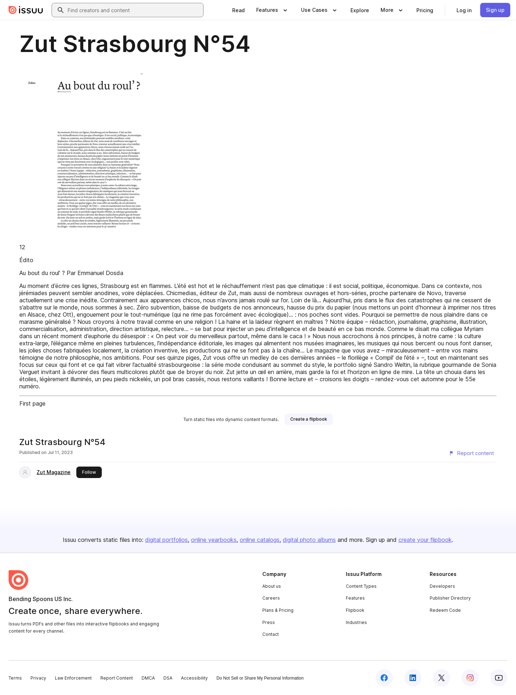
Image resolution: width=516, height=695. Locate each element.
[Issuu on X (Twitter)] (441, 677)
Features (355, 598)
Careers (271, 598)
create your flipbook (425, 539)
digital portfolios (166, 539)
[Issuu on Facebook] (384, 677)
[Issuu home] (26, 10)
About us (271, 586)
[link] (238, 10)
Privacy (38, 678)
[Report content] (471, 453)
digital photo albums (309, 539)
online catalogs (260, 539)
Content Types (361, 586)
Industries (356, 622)
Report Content (116, 678)
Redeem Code (445, 610)
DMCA (148, 678)
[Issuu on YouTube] (498, 677)
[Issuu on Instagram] (470, 677)
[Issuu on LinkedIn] (412, 677)
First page (32, 403)
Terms (15, 678)
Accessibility (194, 678)
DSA (167, 678)
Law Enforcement (73, 678)
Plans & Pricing (277, 610)
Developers (442, 586)
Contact (270, 634)
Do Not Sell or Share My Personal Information (260, 678)
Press (268, 622)
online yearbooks (213, 539)
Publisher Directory (450, 598)
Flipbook (355, 610)
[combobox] (134, 10)
